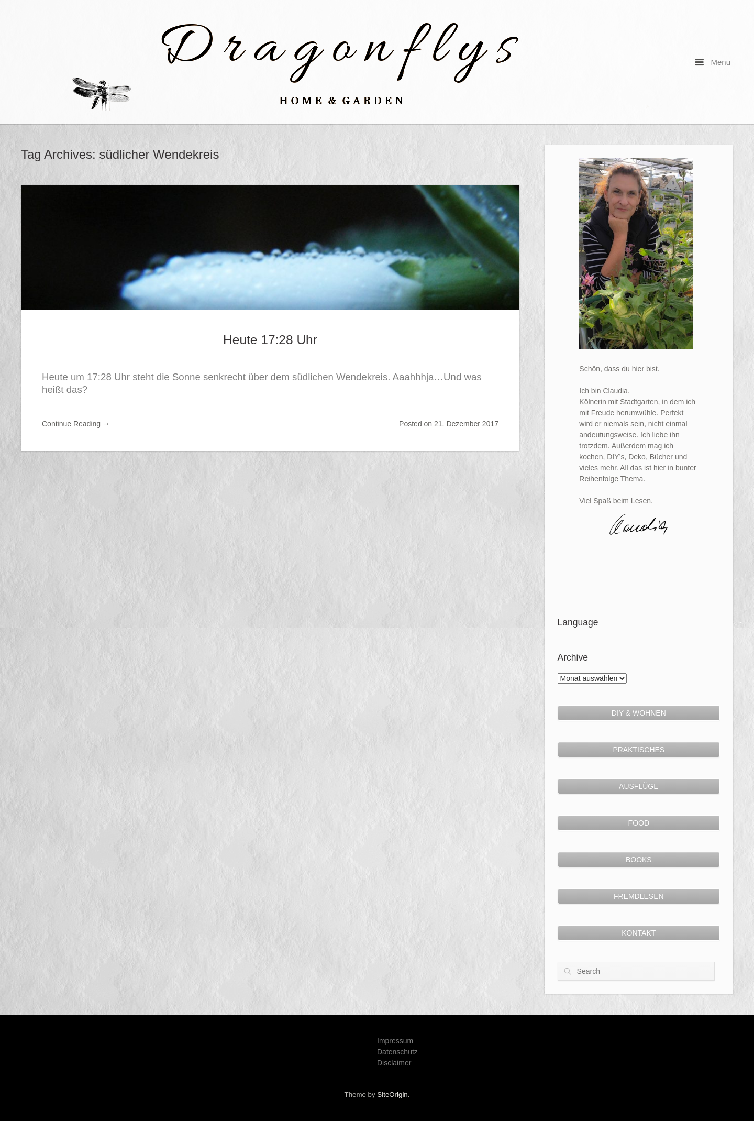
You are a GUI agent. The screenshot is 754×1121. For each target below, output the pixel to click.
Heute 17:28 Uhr (270, 340)
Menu (712, 62)
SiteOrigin (392, 1094)
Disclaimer (394, 1063)
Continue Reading (76, 424)
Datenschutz (397, 1052)
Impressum (395, 1041)
